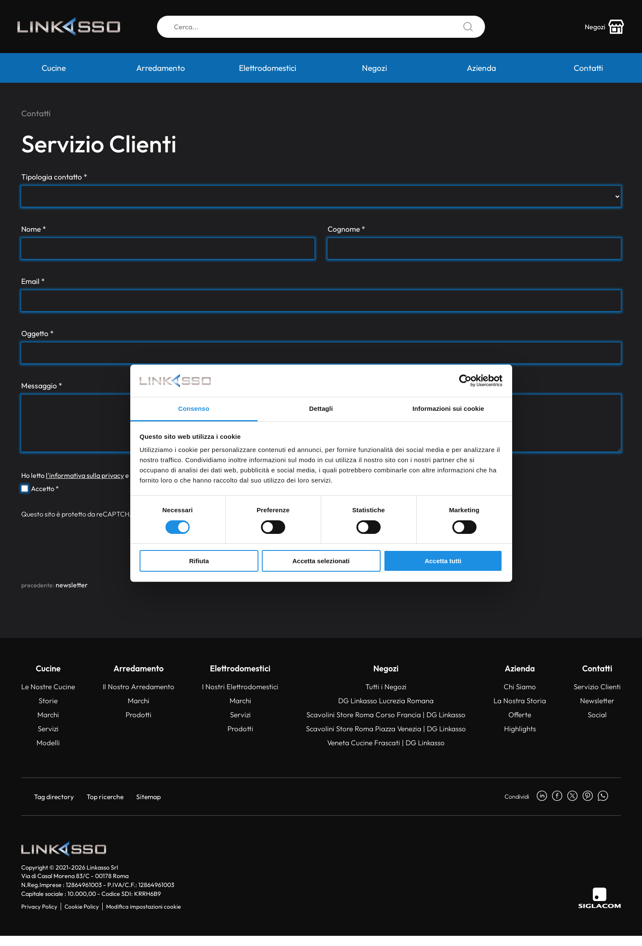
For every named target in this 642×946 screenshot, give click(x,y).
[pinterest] (588, 807)
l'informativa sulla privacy (85, 485)
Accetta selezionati (321, 560)
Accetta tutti (443, 560)
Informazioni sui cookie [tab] (448, 408)
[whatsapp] (603, 807)
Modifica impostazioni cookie (143, 917)
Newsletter (72, 595)
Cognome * (346, 229)
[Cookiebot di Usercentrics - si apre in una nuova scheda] (465, 380)
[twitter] (572, 807)
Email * (33, 281)
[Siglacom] (599, 908)
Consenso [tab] (193, 408)
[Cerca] (321, 29)
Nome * (33, 229)
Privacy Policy (39, 917)
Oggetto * (37, 333)
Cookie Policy (81, 917)
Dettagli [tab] (321, 408)
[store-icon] (601, 28)
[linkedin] (542, 807)
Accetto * (45, 498)
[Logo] (74, 29)
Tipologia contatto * (54, 177)
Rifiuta (199, 560)
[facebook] (557, 807)
